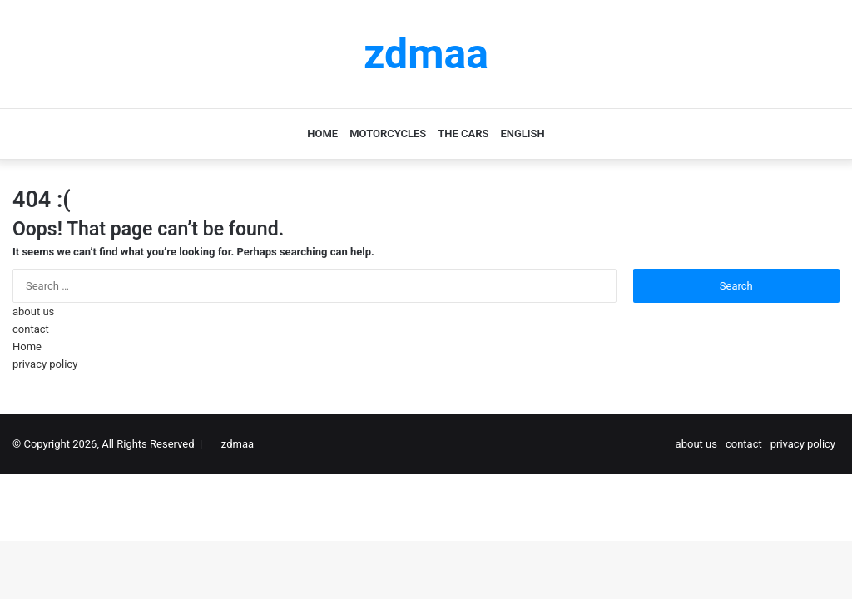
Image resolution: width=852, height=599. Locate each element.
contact (30, 329)
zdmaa (237, 444)
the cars (463, 133)
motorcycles (387, 133)
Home (322, 133)
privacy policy (44, 364)
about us (33, 311)
